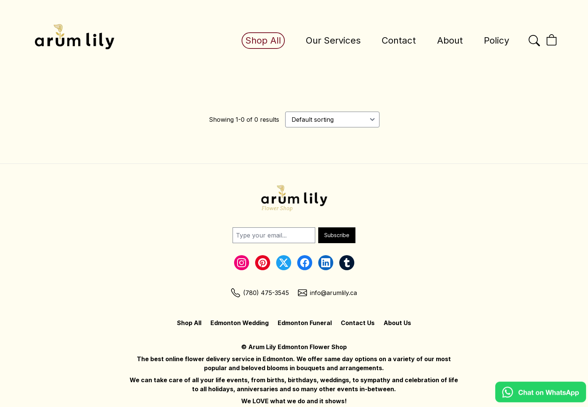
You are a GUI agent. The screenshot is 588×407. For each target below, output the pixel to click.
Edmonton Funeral (305, 323)
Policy (496, 40)
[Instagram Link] (241, 262)
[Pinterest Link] (262, 262)
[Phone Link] (260, 292)
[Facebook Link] (304, 262)
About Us (397, 323)
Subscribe (336, 235)
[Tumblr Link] (346, 262)
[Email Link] (327, 292)
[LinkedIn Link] (325, 262)
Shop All (263, 40)
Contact (399, 40)
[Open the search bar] (534, 40)
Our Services (333, 40)
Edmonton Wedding (239, 323)
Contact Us (358, 323)
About (450, 40)
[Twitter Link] (283, 262)
